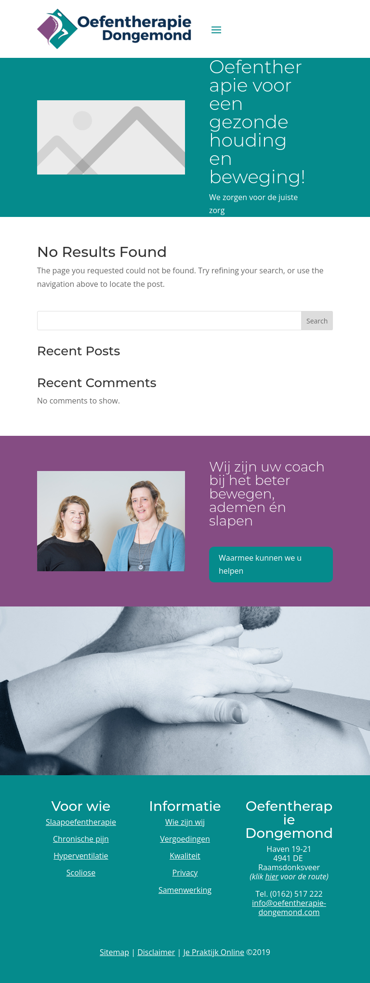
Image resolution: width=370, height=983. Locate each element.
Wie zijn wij (185, 822)
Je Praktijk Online (214, 952)
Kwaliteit (185, 855)
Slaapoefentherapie (81, 822)
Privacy (185, 872)
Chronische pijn (81, 839)
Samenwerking (185, 890)
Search (317, 320)
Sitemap (114, 952)
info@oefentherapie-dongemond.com (289, 907)
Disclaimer (156, 952)
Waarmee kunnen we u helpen (260, 564)
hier (272, 876)
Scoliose (80, 872)
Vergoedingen (185, 839)
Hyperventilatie (80, 855)
